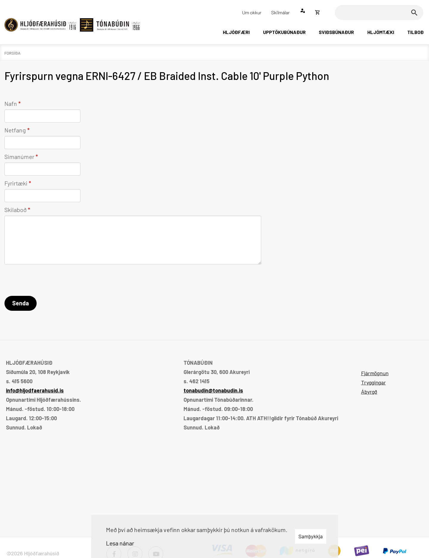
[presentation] (49, 281)
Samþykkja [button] (311, 536)
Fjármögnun (374, 373)
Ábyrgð (369, 391)
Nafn (10, 103)
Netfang (15, 130)
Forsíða (12, 52)
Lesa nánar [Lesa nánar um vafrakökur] (120, 543)
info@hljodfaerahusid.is (35, 390)
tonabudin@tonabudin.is (213, 390)
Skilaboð (15, 209)
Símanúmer (19, 156)
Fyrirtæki (15, 183)
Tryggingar (373, 382)
